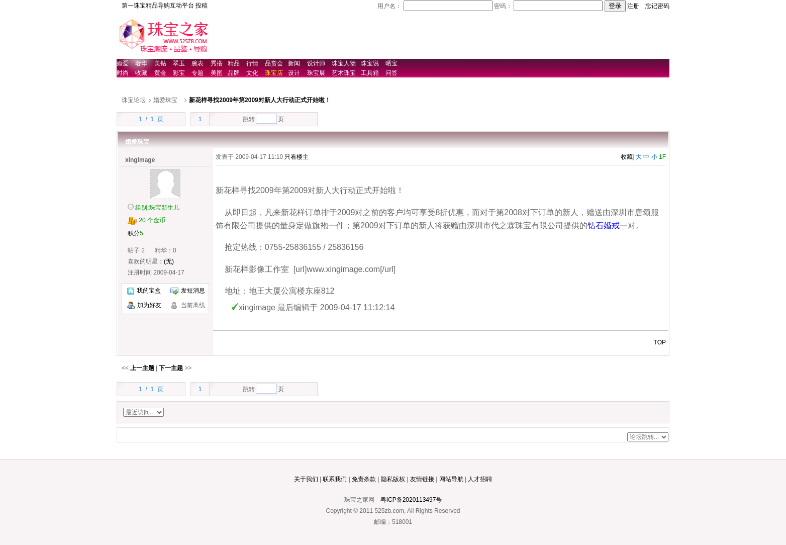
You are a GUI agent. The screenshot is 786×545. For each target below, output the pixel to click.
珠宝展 (316, 72)
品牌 (234, 72)
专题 (197, 72)
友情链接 (422, 479)
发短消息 (187, 290)
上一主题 (142, 368)
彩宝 (179, 72)
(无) (169, 261)
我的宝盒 (144, 290)
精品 (234, 63)
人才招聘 (480, 479)
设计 (294, 72)
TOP (660, 342)
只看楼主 (296, 156)
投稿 (201, 5)
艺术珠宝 (344, 72)
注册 (633, 6)
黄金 (160, 72)
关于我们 (306, 479)
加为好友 (149, 305)
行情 (252, 63)
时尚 (123, 72)
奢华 (141, 63)
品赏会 (274, 63)
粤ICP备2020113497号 (411, 499)
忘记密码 (657, 6)
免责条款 (364, 479)
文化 (252, 72)
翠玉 (179, 63)
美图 (217, 72)
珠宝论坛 (134, 100)
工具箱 (370, 72)
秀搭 (217, 63)
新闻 (294, 63)
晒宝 (391, 63)
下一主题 (171, 368)
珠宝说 (370, 63)
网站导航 (451, 479)
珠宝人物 (344, 63)
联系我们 (335, 479)
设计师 (316, 63)
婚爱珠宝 (165, 100)
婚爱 (123, 63)
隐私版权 (393, 479)
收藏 (141, 72)
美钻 (160, 63)
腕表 (197, 63)
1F (662, 156)
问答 (391, 72)
